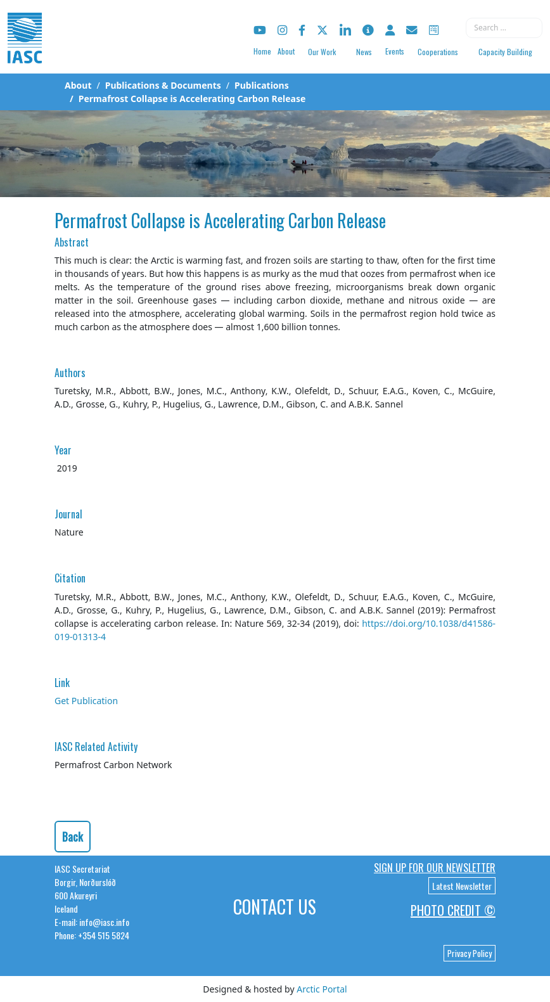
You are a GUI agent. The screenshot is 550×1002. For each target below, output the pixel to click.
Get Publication (86, 701)
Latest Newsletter (462, 885)
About (286, 51)
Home (262, 51)
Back (72, 836)
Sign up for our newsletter (435, 867)
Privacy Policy (469, 953)
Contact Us (274, 907)
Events (394, 51)
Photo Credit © (453, 910)
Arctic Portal (322, 989)
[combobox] (504, 28)
